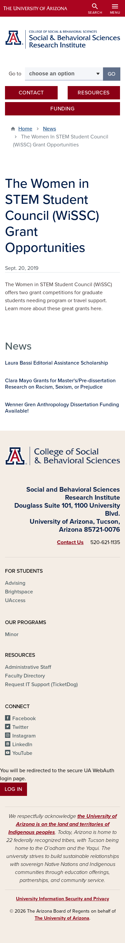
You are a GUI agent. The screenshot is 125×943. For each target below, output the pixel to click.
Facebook (24, 718)
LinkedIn (22, 744)
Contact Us (70, 542)
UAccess (15, 600)
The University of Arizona (62, 918)
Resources (94, 92)
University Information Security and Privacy (62, 899)
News (49, 128)
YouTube (22, 753)
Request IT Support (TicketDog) (41, 684)
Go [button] (114, 73)
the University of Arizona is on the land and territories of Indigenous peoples (62, 824)
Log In (13, 789)
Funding (62, 108)
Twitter (20, 727)
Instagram (24, 736)
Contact (31, 92)
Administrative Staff (28, 667)
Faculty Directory (25, 675)
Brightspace (19, 591)
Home (25, 128)
